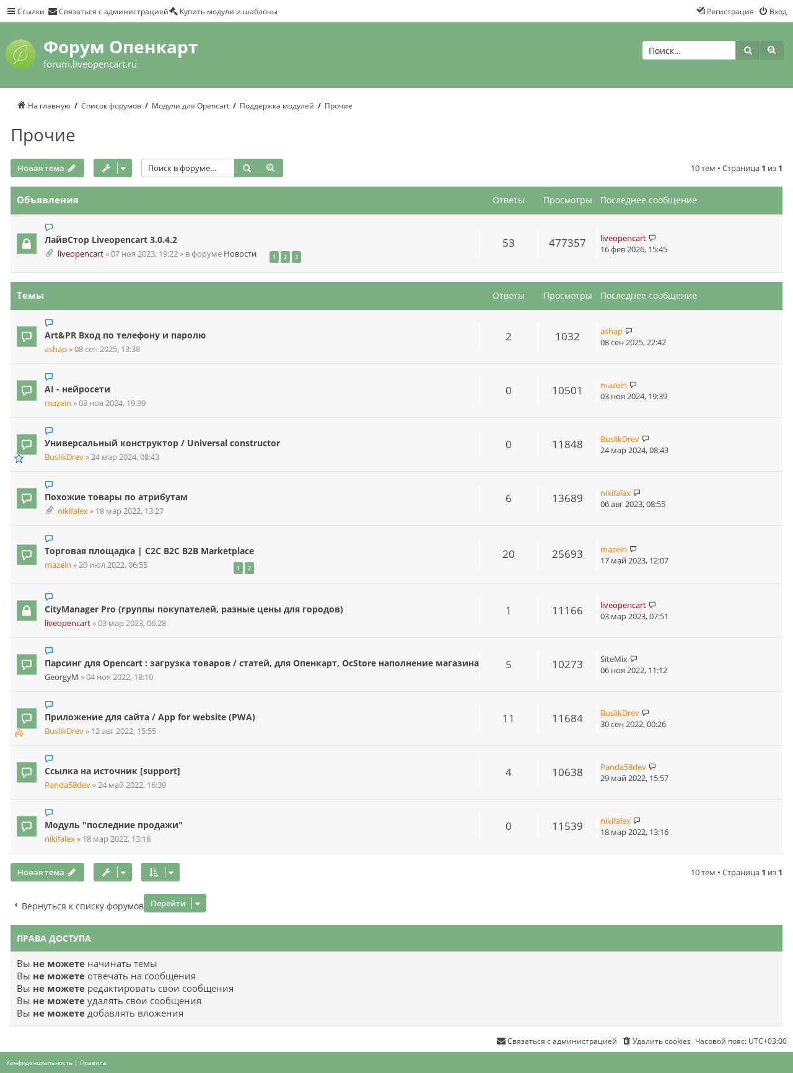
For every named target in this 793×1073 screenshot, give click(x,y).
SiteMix (614, 659)
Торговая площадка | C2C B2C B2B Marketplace (149, 551)
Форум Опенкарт (120, 46)
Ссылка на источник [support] (112, 771)
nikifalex (73, 511)
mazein (58, 403)
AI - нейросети (77, 389)
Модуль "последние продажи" (114, 825)
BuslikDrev (64, 457)
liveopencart (80, 254)
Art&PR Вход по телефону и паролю (125, 335)
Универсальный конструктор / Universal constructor (162, 443)
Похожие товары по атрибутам (116, 497)
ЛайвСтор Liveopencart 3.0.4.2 (111, 239)
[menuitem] (108, 11)
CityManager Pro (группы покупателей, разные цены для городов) (194, 609)
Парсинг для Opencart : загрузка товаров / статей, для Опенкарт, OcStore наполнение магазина (262, 663)
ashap (56, 349)
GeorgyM (62, 677)
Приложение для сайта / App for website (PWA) (150, 717)
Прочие (43, 134)
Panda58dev (67, 785)
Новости (240, 254)
